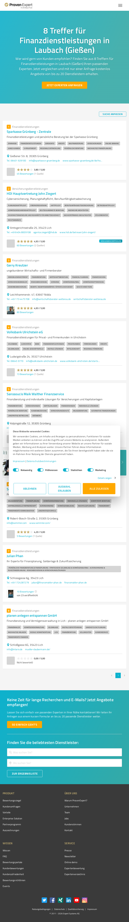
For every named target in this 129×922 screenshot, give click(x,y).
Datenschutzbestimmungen (42, 461)
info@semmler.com (17, 522)
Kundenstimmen (72, 824)
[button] (25, 169)
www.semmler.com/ (39, 522)
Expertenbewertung (74, 868)
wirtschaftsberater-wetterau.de (89, 299)
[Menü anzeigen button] (120, 5)
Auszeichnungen (11, 830)
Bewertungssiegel (12, 800)
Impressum (20, 461)
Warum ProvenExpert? (75, 800)
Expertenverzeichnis (74, 874)
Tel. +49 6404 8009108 (19, 232)
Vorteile (6, 812)
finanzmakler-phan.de (75, 582)
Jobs (66, 818)
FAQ (5, 856)
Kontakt (68, 830)
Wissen (6, 850)
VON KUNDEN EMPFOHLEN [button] (111, 241)
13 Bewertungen (25, 374)
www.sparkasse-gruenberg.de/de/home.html (83, 160)
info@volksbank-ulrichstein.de (41, 361)
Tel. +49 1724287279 (18, 582)
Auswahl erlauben (64, 488)
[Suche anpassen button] (112, 114)
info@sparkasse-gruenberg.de (44, 160)
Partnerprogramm (12, 824)
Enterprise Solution (12, 818)
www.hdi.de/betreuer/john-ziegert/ (78, 232)
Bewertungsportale (12, 862)
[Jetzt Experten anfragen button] (64, 85)
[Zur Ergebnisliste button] (24, 773)
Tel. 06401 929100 (16, 160)
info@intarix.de (14, 649)
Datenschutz (59, 909)
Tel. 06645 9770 (15, 361)
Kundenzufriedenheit (13, 874)
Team (67, 812)
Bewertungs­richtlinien (14, 880)
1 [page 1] (118, 675)
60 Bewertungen (25, 245)
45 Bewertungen (25, 173)
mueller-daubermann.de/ (37, 649)
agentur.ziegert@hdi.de (45, 232)
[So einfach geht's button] (24, 724)
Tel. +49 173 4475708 (18, 299)
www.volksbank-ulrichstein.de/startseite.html (80, 361)
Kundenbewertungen (13, 868)
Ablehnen (30, 488)
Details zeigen (104, 478)
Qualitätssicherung (76, 909)
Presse (68, 850)
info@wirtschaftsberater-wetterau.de (51, 299)
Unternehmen (71, 806)
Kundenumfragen (11, 806)
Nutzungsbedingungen (41, 909)
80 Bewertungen (25, 312)
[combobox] (64, 752)
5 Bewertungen (24, 536)
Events (6, 886)
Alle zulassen (99, 488)
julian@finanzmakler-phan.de (47, 582)
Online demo (70, 862)
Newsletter (70, 856)
